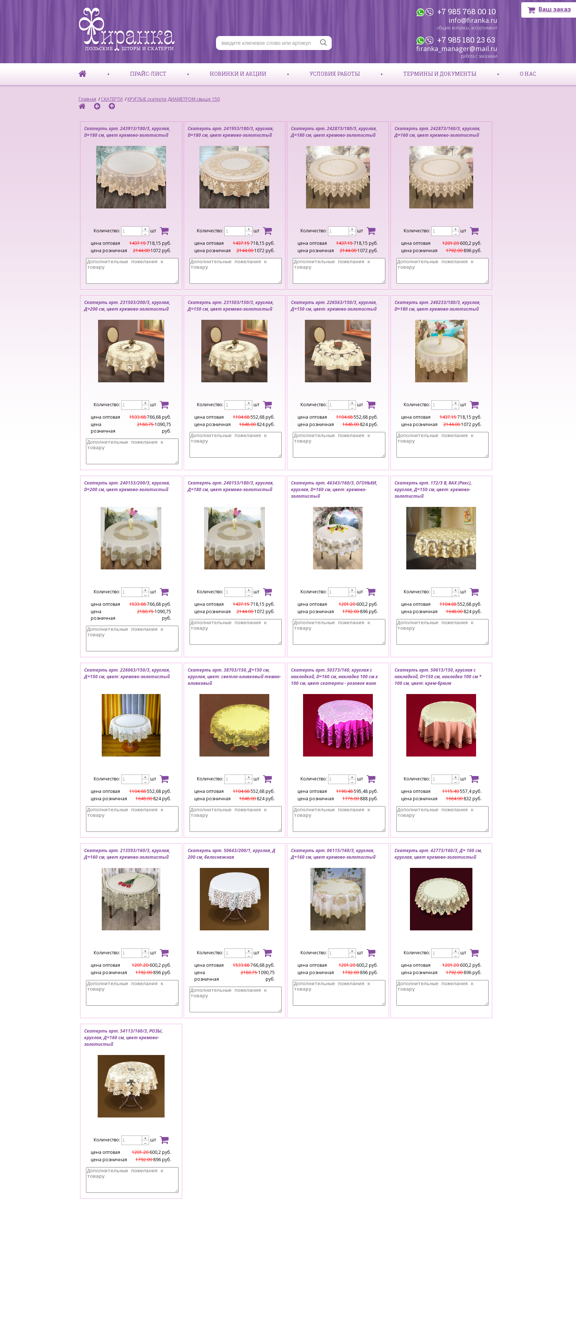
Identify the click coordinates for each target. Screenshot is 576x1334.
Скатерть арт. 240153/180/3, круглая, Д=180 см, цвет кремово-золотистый (231, 486)
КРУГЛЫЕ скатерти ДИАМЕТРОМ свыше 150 (173, 99)
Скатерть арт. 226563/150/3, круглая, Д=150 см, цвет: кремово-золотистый (334, 305)
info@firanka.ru (473, 20)
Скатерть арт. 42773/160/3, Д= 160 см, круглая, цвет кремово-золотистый (438, 853)
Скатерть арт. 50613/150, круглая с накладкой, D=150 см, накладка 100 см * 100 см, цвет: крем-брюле (438, 676)
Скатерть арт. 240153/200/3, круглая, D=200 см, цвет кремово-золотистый (127, 486)
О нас (528, 73)
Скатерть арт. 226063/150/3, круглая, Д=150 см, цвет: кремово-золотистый (127, 673)
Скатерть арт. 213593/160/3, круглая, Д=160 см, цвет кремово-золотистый (127, 853)
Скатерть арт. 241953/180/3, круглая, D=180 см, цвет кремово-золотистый (231, 131)
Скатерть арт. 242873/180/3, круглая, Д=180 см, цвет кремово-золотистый (334, 131)
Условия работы (335, 73)
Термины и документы (439, 73)
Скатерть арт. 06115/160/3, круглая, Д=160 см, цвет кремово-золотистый (333, 853)
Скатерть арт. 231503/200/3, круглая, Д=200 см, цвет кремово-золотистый (127, 305)
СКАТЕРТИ (112, 99)
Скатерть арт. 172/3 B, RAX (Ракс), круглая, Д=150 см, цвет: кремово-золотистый (433, 489)
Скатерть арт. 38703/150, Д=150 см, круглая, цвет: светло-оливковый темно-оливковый (234, 676)
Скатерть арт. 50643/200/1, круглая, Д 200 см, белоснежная (232, 853)
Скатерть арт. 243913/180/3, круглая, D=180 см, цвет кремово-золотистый (127, 131)
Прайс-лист (148, 73)
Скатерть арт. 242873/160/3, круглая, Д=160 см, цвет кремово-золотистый (437, 131)
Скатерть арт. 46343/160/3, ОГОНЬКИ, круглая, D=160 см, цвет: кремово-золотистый (334, 489)
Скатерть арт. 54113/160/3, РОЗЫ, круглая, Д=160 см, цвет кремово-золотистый (123, 1037)
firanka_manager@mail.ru (456, 48)
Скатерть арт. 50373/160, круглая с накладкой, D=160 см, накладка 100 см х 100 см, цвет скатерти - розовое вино (334, 676)
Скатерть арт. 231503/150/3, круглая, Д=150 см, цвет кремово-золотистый (231, 305)
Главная (87, 99)
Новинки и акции (238, 73)
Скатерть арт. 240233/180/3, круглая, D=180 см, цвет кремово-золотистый (437, 305)
